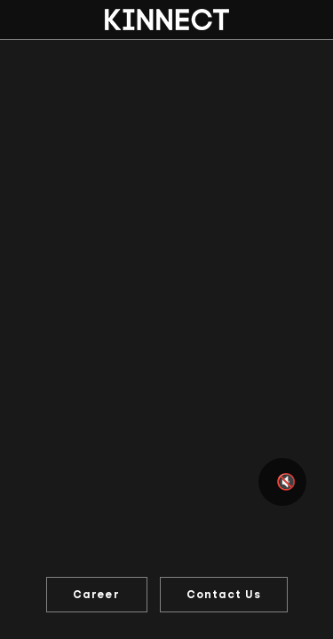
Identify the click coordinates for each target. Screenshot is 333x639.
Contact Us (223, 595)
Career (96, 595)
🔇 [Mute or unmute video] (286, 482)
